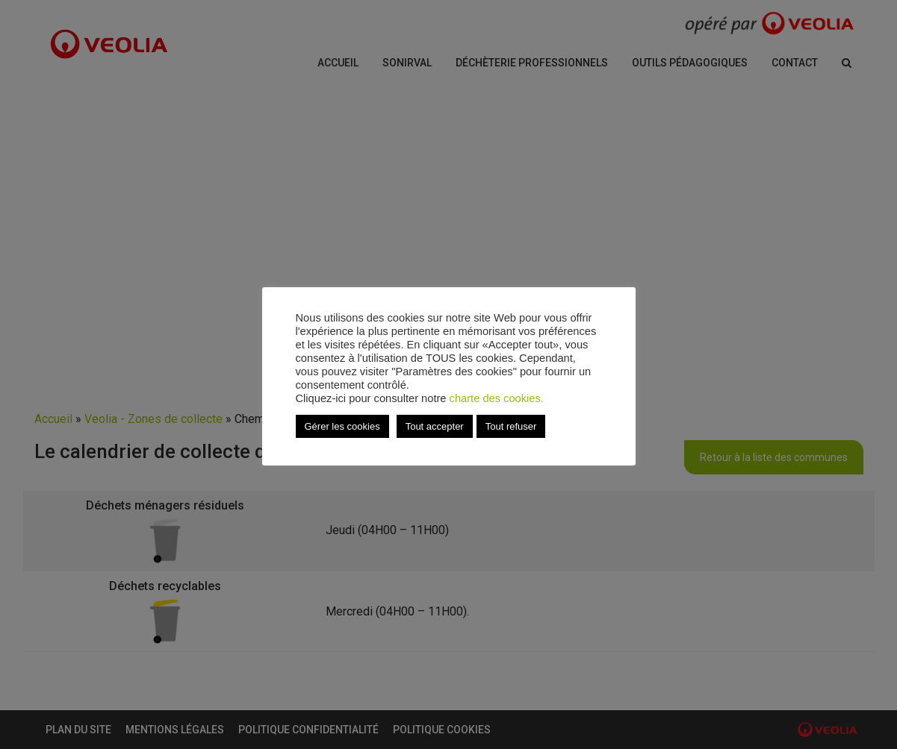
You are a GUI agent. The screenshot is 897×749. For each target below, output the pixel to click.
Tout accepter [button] (435, 426)
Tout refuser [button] (511, 426)
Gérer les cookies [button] (342, 426)
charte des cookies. (497, 398)
